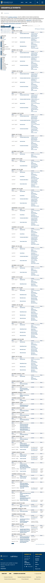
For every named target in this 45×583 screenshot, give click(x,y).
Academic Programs (37, 559)
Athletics (37, 564)
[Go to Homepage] (7, 3)
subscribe (28, 20)
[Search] (37, 2)
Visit (26, 2)
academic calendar (12, 17)
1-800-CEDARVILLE (26, 562)
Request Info (37, 568)
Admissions (37, 556)
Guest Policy (38, 577)
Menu (42, 2)
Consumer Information (8, 577)
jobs (10, 573)
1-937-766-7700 (27, 564)
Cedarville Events (6, 13)
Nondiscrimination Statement (10, 579)
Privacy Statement (25, 579)
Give (30, 2)
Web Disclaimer (37, 579)
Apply (22, 2)
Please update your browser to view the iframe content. (6, 29)
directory (4, 573)
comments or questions (19, 573)
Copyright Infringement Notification (24, 577)
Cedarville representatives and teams (12, 23)
